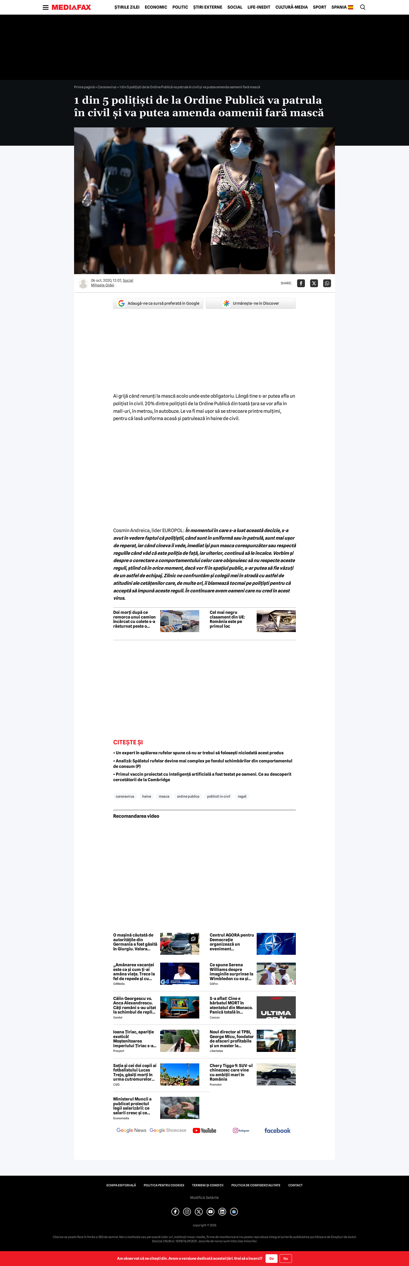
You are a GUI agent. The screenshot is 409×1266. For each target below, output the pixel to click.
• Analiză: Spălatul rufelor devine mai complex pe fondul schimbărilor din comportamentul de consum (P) (202, 763)
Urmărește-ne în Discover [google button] (250, 303)
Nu (286, 1259)
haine (146, 796)
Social (234, 7)
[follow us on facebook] (277, 1131)
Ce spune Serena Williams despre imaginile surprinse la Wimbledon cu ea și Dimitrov (231, 972)
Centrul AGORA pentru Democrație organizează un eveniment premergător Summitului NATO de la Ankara (232, 942)
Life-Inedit (259, 7)
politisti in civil (218, 796)
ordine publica (188, 796)
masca (164, 796)
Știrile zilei (127, 7)
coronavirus (125, 796)
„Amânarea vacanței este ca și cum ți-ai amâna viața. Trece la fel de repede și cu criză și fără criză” (134, 972)
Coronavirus (107, 87)
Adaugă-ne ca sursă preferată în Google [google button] (158, 303)
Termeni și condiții (208, 1185)
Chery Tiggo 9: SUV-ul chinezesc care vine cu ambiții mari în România (231, 1072)
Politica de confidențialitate (255, 1185)
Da (271, 1258)
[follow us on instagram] (241, 1131)
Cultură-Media (291, 7)
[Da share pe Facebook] (301, 283)
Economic (156, 7)
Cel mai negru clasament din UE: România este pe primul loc (227, 619)
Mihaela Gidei (102, 285)
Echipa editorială (121, 1185)
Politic (180, 7)
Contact (295, 1185)
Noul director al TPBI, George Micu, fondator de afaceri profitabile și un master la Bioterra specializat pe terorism (232, 1039)
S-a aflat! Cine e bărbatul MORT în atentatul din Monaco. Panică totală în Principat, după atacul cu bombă (232, 1005)
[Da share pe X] (314, 283)
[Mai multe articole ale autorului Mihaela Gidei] (83, 283)
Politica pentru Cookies (164, 1185)
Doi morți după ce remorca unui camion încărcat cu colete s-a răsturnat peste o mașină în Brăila (134, 619)
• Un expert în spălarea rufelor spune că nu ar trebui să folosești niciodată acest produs (198, 752)
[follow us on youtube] (204, 1131)
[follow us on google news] (131, 1131)
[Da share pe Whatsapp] (327, 283)
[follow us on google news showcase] (168, 1131)
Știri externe (207, 7)
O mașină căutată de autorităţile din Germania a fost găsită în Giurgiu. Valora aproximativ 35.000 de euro (135, 942)
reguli (242, 796)
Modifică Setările (204, 1198)
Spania (339, 7)
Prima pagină (84, 87)
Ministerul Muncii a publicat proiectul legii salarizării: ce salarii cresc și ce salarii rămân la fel (132, 1106)
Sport (319, 7)
